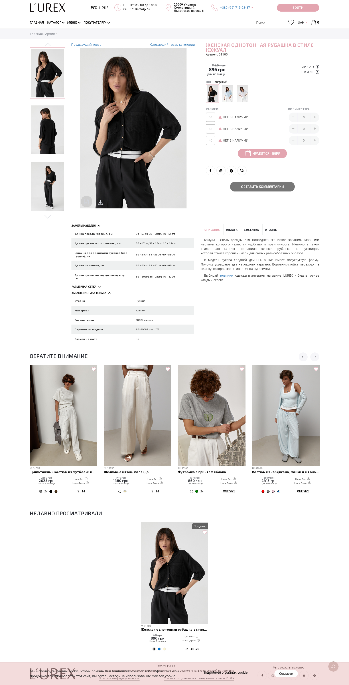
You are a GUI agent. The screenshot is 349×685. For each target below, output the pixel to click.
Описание (212, 229)
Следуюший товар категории (172, 44)
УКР (105, 7)
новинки (227, 275)
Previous (48, 44)
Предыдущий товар (86, 44)
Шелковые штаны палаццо (126, 472)
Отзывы (271, 229)
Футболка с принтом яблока (202, 472)
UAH (301, 22)
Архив (50, 34)
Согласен (286, 673)
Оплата (231, 229)
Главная (36, 34)
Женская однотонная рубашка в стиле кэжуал (174, 629)
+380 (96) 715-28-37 (235, 7)
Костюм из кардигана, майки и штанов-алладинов (286, 472)
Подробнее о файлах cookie (225, 672)
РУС (94, 7)
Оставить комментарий (262, 187)
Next (48, 216)
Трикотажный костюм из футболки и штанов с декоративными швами (63, 472)
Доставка (251, 229)
